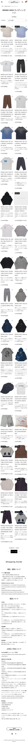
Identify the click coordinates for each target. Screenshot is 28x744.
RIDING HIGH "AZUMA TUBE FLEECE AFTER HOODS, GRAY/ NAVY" (21, 527)
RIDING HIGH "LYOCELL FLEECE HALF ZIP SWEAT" (21, 273)
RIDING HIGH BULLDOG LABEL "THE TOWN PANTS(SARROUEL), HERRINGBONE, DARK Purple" (7, 529)
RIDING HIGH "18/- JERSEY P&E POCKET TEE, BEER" (7, 241)
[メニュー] (1, 2)
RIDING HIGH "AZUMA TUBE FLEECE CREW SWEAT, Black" (7, 273)
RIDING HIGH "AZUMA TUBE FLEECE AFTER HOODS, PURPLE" (21, 209)
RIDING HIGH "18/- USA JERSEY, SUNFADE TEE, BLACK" (21, 143)
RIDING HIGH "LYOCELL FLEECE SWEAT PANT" (7, 305)
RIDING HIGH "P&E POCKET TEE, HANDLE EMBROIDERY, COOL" (7, 174)
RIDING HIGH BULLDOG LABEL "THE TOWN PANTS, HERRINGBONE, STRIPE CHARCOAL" (21, 176)
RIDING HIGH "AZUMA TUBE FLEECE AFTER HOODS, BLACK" (7, 209)
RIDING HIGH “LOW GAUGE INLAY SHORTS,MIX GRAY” (7, 431)
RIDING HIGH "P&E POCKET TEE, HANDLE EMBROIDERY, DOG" (7, 76)
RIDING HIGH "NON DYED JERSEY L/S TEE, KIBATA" (7, 495)
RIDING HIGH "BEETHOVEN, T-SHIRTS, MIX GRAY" (7, 365)
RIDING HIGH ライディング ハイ (11, 6)
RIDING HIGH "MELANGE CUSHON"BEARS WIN (21, 431)
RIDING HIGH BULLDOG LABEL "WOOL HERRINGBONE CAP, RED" (7, 398)
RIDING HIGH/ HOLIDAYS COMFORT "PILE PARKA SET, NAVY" (21, 365)
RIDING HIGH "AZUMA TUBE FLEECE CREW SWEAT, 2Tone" (7, 462)
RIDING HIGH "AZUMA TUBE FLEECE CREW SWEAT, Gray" (21, 241)
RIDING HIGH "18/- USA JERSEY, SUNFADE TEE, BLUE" (7, 143)
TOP (2, 6)
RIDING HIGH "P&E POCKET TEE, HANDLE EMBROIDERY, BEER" (21, 112)
